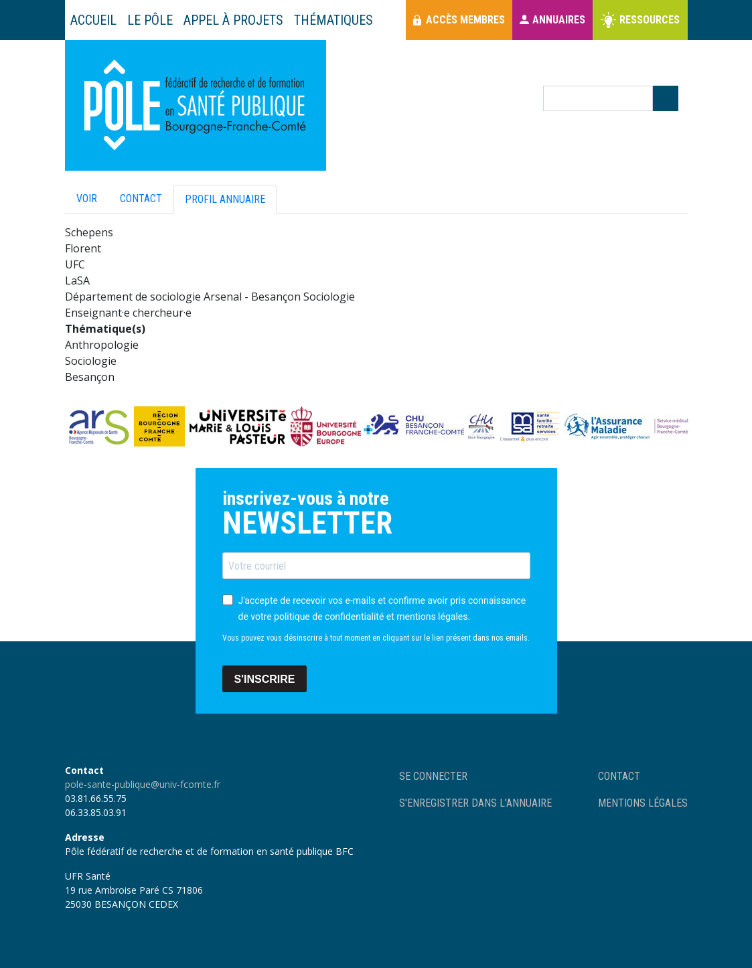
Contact (141, 198)
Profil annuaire (225, 199)
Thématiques (333, 20)
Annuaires (558, 19)
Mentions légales (643, 803)
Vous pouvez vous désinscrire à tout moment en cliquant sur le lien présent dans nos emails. (376, 638)
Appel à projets (233, 20)
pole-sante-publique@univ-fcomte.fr (142, 784)
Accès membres (465, 19)
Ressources (649, 19)
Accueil (93, 20)
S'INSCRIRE (264, 679)
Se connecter (433, 776)
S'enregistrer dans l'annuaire (475, 803)
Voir (86, 198)
